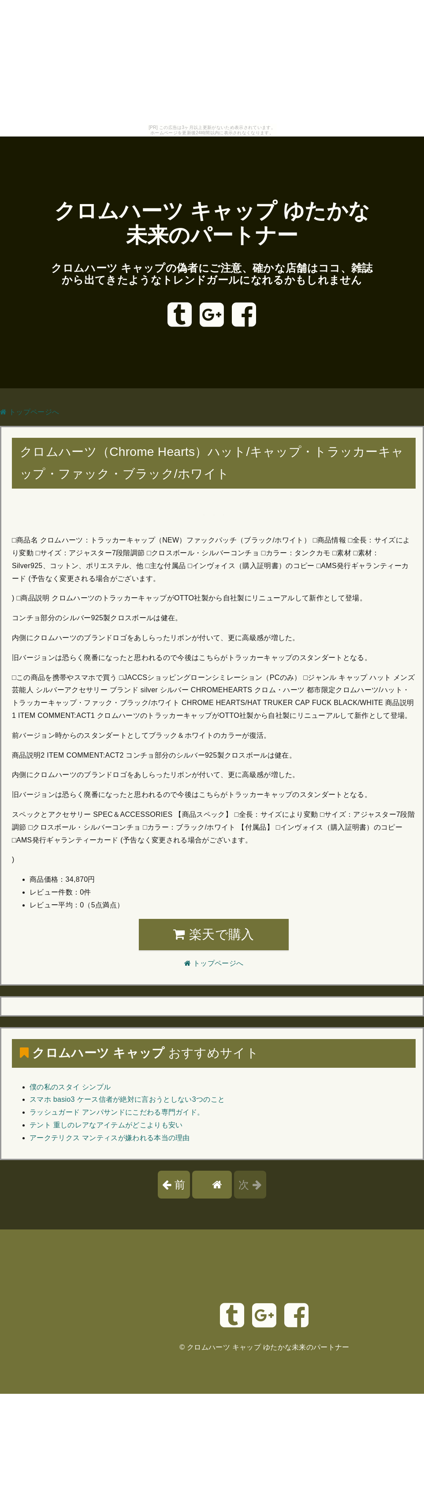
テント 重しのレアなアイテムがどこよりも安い (106, 1125)
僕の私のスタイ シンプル (70, 1087)
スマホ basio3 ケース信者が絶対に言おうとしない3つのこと (127, 1099)
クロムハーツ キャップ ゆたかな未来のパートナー (268, 1347)
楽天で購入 (213, 934)
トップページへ (29, 412)
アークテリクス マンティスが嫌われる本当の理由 (110, 1138)
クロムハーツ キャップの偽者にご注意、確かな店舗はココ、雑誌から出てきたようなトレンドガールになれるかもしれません (211, 274)
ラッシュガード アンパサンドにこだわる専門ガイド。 (117, 1112)
